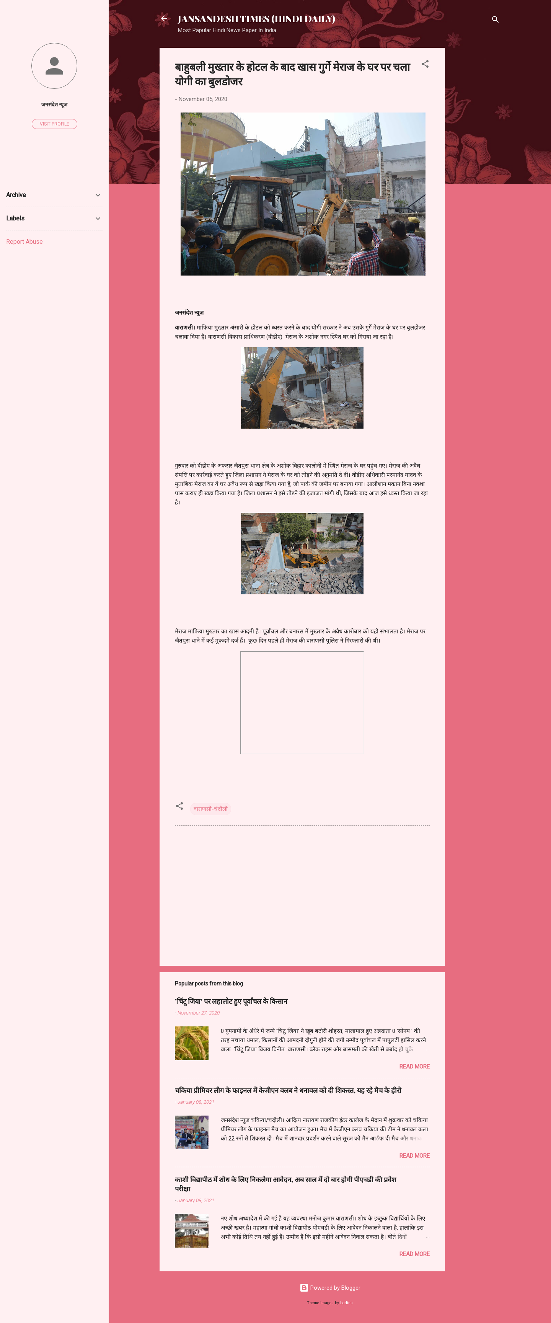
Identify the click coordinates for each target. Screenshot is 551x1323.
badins (346, 1302)
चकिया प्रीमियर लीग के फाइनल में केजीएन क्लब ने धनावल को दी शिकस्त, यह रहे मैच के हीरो (288, 1090)
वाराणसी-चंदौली (211, 809)
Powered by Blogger (330, 1287)
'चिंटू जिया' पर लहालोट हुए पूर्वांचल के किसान (231, 1001)
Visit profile (54, 124)
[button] (425, 65)
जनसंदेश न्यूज (54, 104)
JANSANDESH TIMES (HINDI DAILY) (256, 18)
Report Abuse (24, 241)
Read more (414, 1066)
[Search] (495, 21)
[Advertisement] (475, 162)
